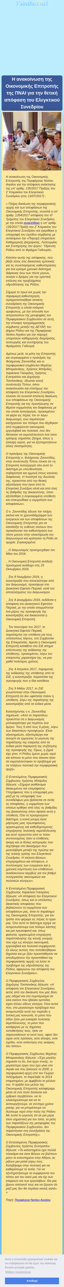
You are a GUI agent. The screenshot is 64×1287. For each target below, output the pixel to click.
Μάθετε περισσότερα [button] (18, 1272)
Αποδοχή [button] (32, 1280)
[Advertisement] (32, 42)
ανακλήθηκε (32, 223)
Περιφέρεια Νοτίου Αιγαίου (33, 1200)
